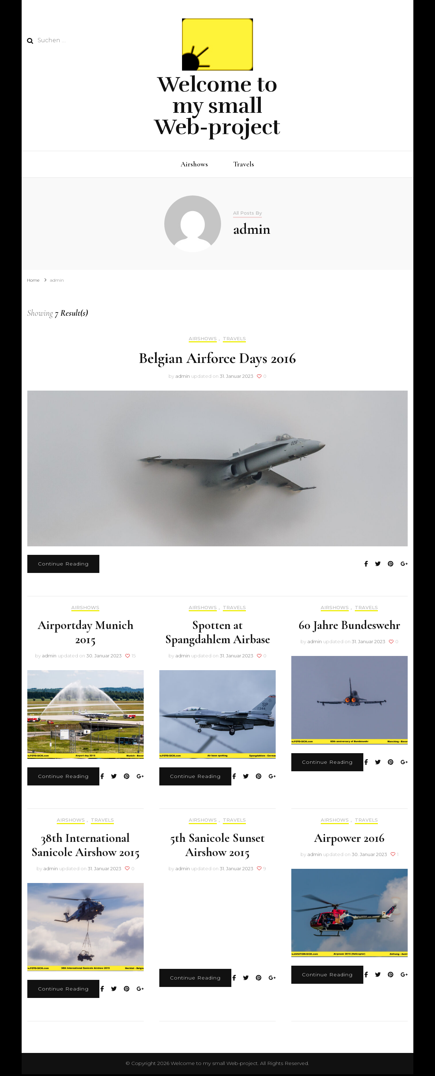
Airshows (194, 164)
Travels (243, 164)
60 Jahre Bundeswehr (349, 627)
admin (182, 378)
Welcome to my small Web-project (217, 105)
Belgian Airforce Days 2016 (217, 360)
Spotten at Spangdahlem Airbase (217, 634)
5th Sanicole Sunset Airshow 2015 (217, 847)
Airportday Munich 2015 (85, 634)
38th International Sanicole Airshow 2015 (85, 847)
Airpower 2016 (349, 840)
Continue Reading (63, 565)
